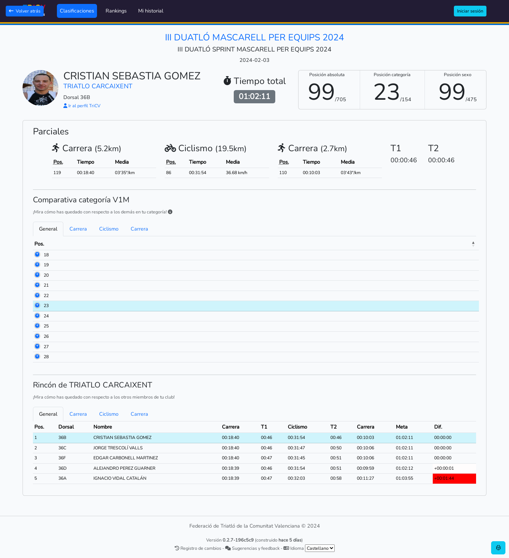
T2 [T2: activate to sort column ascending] (371, 243)
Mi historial (150, 10)
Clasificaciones (77, 10)
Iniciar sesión (470, 11)
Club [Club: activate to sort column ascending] (181, 243)
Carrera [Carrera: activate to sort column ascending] (283, 243)
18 (36, 255)
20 (36, 275)
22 (36, 295)
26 (36, 336)
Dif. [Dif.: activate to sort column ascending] (455, 243)
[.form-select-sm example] (320, 548)
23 (36, 305)
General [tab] (48, 228)
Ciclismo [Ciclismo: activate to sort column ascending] (340, 243)
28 (36, 357)
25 (36, 326)
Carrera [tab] (78, 228)
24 (36, 316)
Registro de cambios (198, 548)
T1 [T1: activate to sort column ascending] (313, 243)
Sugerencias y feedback (252, 548)
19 (36, 265)
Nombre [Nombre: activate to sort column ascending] (100, 243)
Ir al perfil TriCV (82, 106)
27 (36, 347)
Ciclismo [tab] (108, 228)
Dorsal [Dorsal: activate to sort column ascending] (66, 243)
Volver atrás (24, 11)
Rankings (116, 10)
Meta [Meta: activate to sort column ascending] (429, 243)
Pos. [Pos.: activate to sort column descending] (39, 243)
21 (36, 285)
